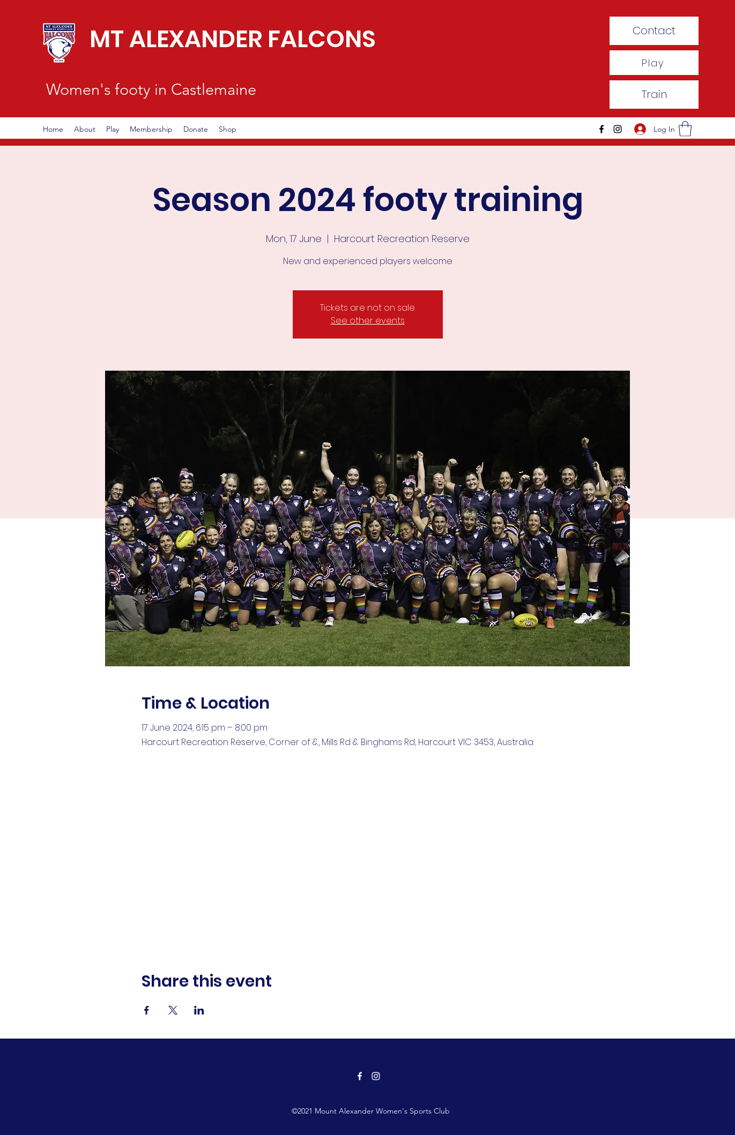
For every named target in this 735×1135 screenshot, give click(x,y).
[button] (685, 129)
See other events (368, 320)
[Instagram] (617, 129)
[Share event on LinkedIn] (199, 1010)
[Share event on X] (173, 1010)
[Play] (654, 62)
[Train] (654, 94)
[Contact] (654, 31)
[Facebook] (601, 129)
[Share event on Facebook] (147, 1010)
